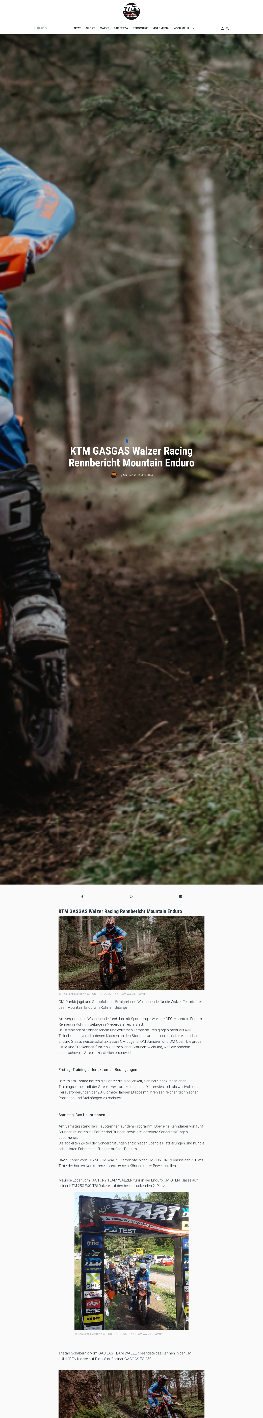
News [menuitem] (77, 28)
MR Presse (129, 475)
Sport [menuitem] (90, 28)
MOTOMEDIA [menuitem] (160, 28)
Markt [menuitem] (104, 28)
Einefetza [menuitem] (121, 28)
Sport (132, 441)
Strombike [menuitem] (140, 28)
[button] (82, 896)
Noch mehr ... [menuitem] (182, 29)
